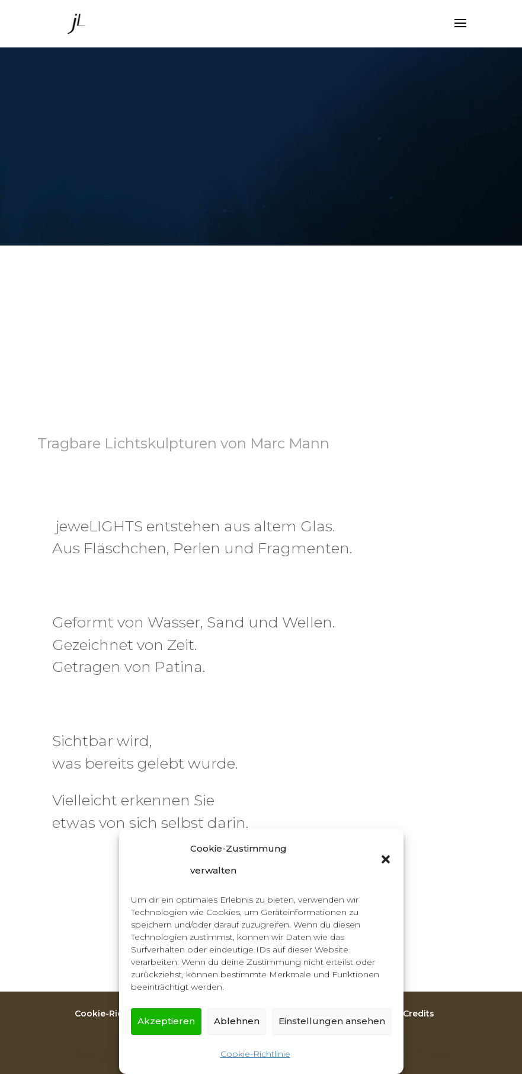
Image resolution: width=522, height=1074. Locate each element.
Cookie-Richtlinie (255, 1053)
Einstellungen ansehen (331, 1021)
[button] (386, 859)
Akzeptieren (166, 1021)
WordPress (412, 1054)
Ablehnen (237, 1021)
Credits (418, 1013)
